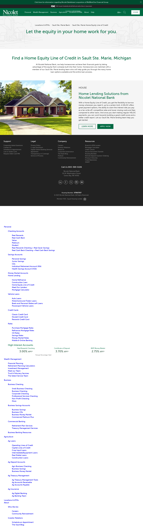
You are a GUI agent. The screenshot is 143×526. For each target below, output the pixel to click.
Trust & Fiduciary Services (18, 374)
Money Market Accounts (18, 273)
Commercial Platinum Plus (23, 417)
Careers (60, 145)
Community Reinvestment (67, 158)
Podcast (60, 156)
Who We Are (13, 507)
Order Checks (90, 149)
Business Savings (19, 410)
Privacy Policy (35, 145)
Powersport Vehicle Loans (22, 306)
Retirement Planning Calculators (21, 366)
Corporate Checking (20, 394)
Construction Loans (20, 458)
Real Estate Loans (19, 455)
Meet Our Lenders (19, 287)
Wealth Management (40, 12)
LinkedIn (60, 182)
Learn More (87, 126)
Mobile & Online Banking (22, 340)
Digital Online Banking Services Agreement (41, 150)
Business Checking (15, 385)
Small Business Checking (22, 389)
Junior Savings (18, 261)
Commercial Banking (16, 422)
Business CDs (17, 412)
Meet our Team (14, 371)
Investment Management (18, 369)
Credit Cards (13, 310)
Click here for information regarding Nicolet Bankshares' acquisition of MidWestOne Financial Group (71, 2)
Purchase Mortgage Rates (22, 328)
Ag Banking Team (19, 496)
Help (92, 12)
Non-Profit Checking (20, 399)
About (86, 12)
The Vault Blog (63, 154)
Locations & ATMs (75, 12)
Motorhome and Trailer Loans (24, 301)
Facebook (66, 182)
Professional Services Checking (25, 396)
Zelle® (87, 162)
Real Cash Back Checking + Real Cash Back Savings (33, 250)
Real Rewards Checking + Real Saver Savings (30, 248)
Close (140, 2)
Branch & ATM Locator (92, 145)
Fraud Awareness (91, 160)
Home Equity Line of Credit (23, 285)
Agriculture (63, 12)
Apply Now (105, 126)
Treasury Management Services (25, 428)
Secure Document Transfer (94, 151)
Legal (33, 141)
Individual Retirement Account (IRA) (26, 266)
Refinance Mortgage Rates (23, 330)
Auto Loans (16, 298)
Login (135, 12)
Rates (10, 324)
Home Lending (14, 276)
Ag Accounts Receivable (22, 483)
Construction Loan (19, 282)
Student (15, 245)
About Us (61, 149)
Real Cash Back (18, 238)
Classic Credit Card (20, 314)
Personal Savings (19, 259)
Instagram (76, 182)
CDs (13, 264)
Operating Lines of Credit (22, 446)
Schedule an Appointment (12, 149)
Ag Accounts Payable (20, 485)
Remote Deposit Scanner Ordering (97, 156)
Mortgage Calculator (92, 147)
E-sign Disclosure (37, 147)
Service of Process (37, 156)
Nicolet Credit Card (20, 317)
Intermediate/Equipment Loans (25, 453)
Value (14, 240)
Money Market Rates (20, 338)
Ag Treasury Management (18, 476)
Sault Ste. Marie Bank (61, 25)
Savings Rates (17, 335)
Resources (90, 141)
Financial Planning (15, 364)
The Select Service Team (18, 376)
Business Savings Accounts (19, 406)
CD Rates (16, 333)
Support (7, 141)
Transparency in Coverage (40, 154)
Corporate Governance (66, 151)
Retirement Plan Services (22, 426)
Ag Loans (12, 441)
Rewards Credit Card (20, 319)
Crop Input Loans (19, 450)
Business (53, 12)
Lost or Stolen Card (10, 151)
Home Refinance (19, 280)
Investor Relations (64, 147)
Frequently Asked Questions (13, 145)
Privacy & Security (91, 158)
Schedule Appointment (122, 12)
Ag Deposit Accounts (16, 462)
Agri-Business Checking (21, 467)
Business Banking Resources (19, 433)
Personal (28, 12)
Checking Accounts (16, 231)
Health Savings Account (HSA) (24, 269)
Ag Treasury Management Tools (25, 480)
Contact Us (7, 147)
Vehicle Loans (13, 294)
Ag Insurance (13, 489)
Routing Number (91, 154)
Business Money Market (21, 415)
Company (62, 141)
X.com (71, 182)
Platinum (15, 243)
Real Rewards (17, 235)
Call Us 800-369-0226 (71, 167)
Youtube (82, 182)
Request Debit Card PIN (12, 154)
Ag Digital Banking (19, 494)
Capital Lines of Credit (21, 448)
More (14, 401)
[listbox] (107, 12)
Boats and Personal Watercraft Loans (27, 303)
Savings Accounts (15, 255)
